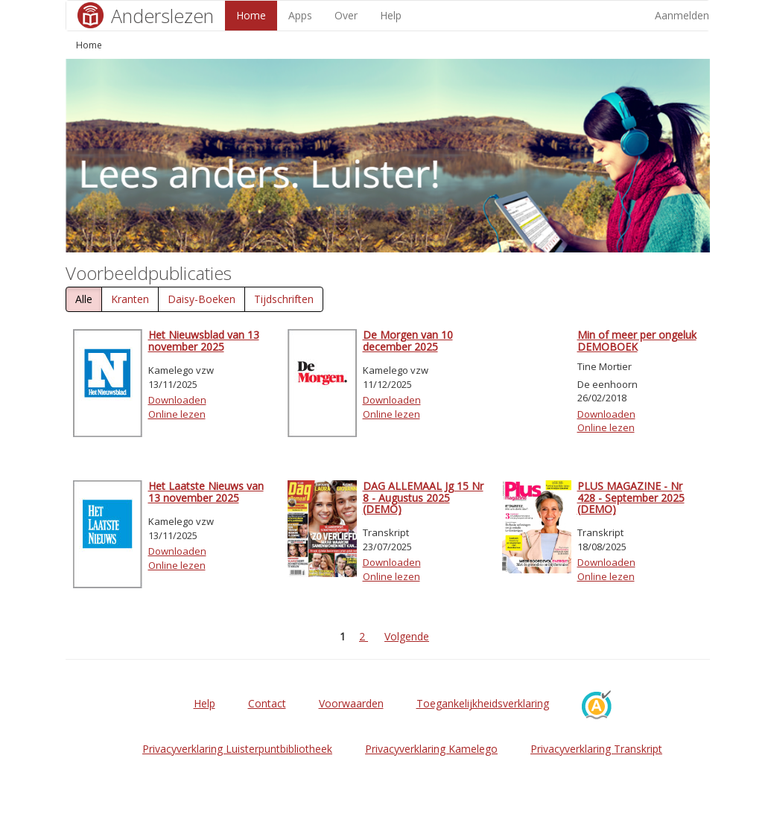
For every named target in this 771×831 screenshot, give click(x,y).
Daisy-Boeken (201, 299)
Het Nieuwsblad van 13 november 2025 (203, 340)
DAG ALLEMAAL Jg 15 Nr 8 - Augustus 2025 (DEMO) (423, 497)
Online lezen (177, 414)
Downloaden (177, 400)
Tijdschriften (284, 299)
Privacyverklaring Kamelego (431, 749)
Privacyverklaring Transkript (596, 749)
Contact (267, 703)
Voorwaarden (351, 703)
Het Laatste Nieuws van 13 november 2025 (206, 491)
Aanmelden (682, 15)
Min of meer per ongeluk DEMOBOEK (637, 340)
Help (391, 15)
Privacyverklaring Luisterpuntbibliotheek (237, 749)
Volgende (406, 636)
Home (251, 15)
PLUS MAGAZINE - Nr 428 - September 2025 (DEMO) (631, 497)
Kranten (130, 299)
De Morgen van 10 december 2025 (408, 340)
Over (346, 15)
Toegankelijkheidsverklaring (482, 703)
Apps (300, 15)
